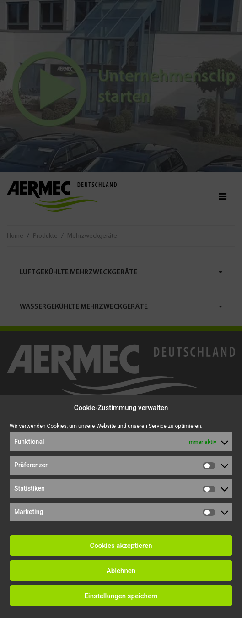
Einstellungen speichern (120, 596)
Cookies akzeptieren (121, 545)
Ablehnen (121, 571)
